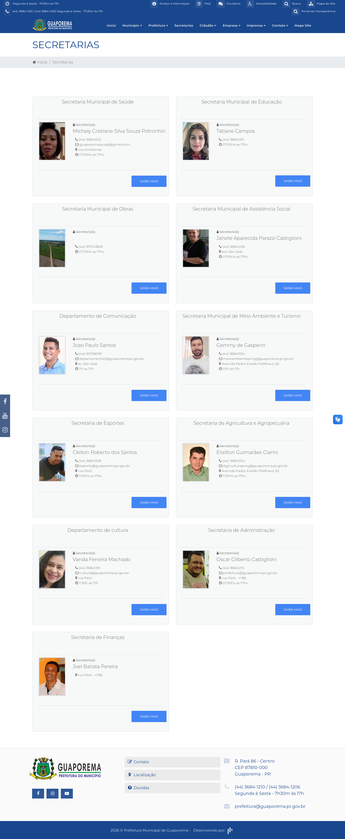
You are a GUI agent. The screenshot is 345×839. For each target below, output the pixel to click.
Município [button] (132, 25)
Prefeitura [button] (158, 25)
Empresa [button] (231, 25)
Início (111, 25)
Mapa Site (303, 25)
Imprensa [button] (256, 25)
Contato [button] (280, 25)
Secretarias (183, 25)
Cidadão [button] (208, 25)
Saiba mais (149, 181)
